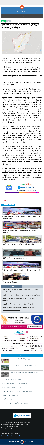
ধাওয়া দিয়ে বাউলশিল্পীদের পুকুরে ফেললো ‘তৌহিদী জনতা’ (17, 304)
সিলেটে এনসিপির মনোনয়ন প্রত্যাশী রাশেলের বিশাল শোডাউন (18, 244)
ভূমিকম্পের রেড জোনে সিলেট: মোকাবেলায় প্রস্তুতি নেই (23, 366)
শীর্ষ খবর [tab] (12, 286)
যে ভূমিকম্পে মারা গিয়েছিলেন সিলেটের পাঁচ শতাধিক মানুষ (24, 372)
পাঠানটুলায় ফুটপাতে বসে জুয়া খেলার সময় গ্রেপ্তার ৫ (15, 258)
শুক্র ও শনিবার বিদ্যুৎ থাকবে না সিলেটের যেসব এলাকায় (15, 383)
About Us (3, 435)
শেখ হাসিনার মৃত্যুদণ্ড (7, 399)
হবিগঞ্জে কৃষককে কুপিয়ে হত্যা (9, 282)
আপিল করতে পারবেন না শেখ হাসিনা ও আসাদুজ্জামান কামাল (16, 403)
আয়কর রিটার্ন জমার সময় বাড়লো (11, 311)
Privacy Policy (10, 435)
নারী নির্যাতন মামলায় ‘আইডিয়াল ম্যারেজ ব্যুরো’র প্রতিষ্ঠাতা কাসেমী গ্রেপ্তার (21, 295)
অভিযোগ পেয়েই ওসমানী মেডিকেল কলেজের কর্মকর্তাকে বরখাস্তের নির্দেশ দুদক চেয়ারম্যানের (21, 217)
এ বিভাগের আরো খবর (8, 205)
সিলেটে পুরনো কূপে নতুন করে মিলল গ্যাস (11, 387)
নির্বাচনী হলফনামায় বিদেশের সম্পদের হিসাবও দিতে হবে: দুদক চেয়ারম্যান (21, 270)
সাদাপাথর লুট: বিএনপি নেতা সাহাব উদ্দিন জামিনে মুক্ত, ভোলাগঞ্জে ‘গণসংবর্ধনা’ (19, 231)
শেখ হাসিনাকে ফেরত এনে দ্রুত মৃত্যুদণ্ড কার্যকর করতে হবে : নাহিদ (17, 391)
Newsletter (18, 435)
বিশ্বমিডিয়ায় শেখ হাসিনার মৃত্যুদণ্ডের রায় (11, 395)
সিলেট (3, 21)
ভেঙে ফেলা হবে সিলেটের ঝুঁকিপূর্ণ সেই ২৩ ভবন (22, 359)
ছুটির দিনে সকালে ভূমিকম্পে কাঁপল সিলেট (11, 379)
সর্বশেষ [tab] (32, 286)
